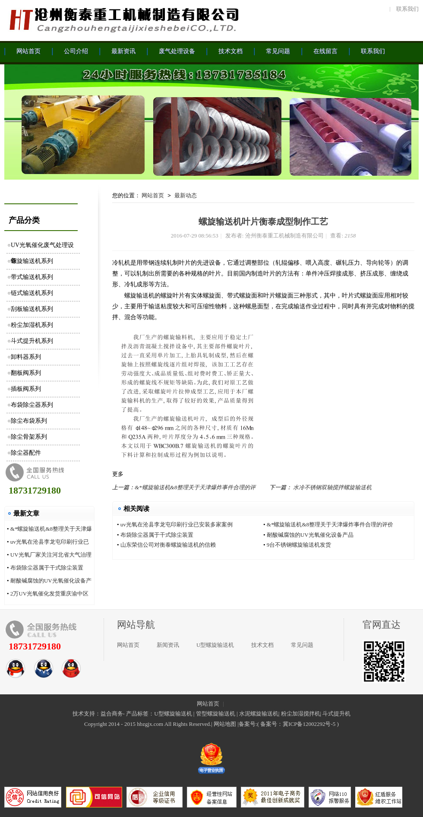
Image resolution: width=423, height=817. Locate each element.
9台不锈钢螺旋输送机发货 (299, 545)
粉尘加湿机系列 (32, 325)
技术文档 (262, 645)
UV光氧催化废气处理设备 (42, 247)
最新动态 (185, 195)
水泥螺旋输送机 (258, 713)
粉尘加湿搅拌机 (300, 713)
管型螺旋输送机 (215, 713)
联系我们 (407, 9)
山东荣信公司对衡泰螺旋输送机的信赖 (168, 545)
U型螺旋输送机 (215, 645)
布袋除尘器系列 (32, 405)
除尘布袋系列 (29, 421)
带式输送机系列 (32, 277)
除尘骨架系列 (29, 437)
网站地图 (225, 724)
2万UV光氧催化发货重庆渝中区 (49, 593)
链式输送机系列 (32, 293)
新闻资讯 (168, 645)
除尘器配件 (26, 453)
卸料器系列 (26, 357)
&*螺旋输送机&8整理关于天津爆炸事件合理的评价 (330, 524)
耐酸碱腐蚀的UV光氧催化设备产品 (310, 535)
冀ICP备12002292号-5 (309, 724)
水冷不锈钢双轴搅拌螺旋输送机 (332, 487)
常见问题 (302, 645)
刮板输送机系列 (32, 309)
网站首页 (153, 195)
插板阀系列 (26, 389)
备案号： (271, 724)
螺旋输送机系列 (32, 261)
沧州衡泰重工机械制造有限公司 (123, 19)
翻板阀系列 (26, 373)
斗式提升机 (336, 713)
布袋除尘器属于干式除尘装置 (46, 567)
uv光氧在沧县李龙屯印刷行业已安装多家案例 (176, 524)
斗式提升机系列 (32, 341)
